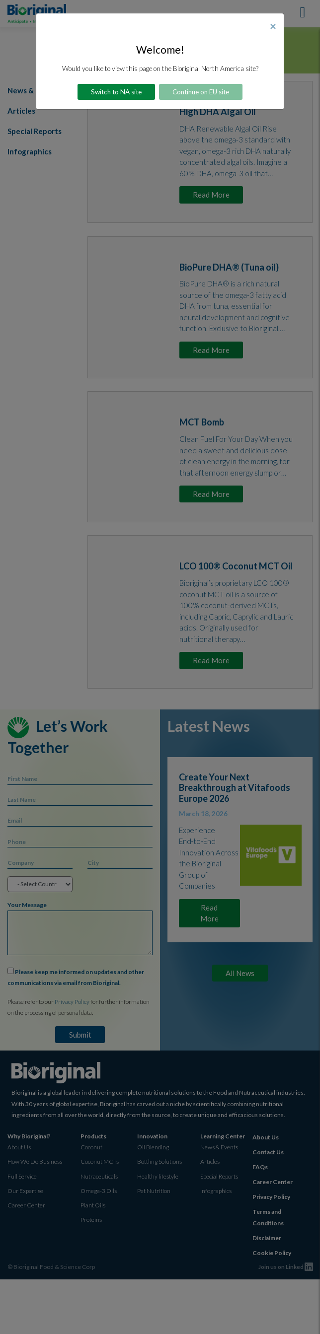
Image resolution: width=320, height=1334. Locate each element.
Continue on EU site (200, 92)
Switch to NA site (116, 92)
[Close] (273, 26)
